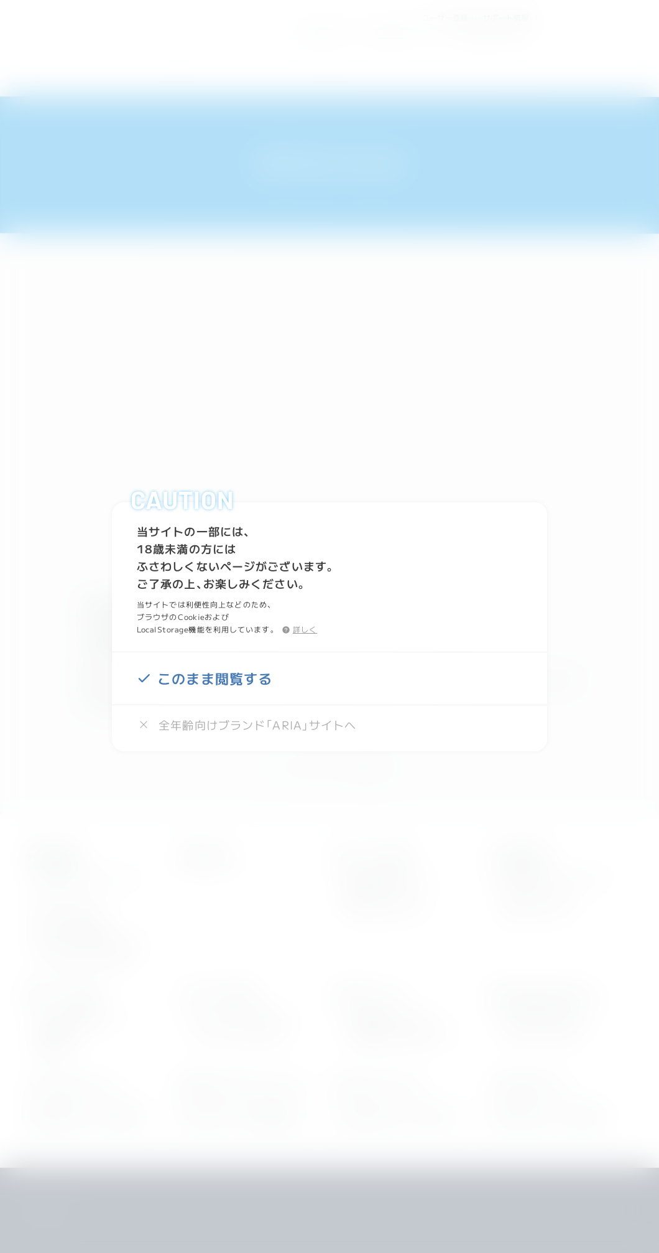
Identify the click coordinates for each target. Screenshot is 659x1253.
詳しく (305, 628)
